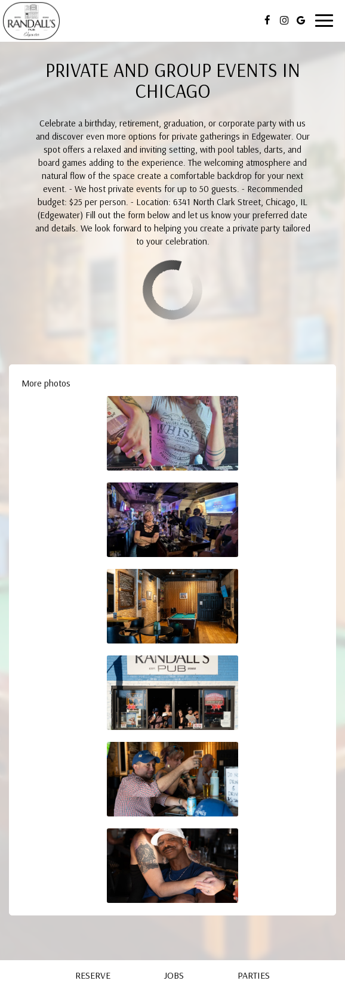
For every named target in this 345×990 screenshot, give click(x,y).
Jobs (174, 975)
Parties (254, 975)
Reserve (92, 975)
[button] (172, 433)
